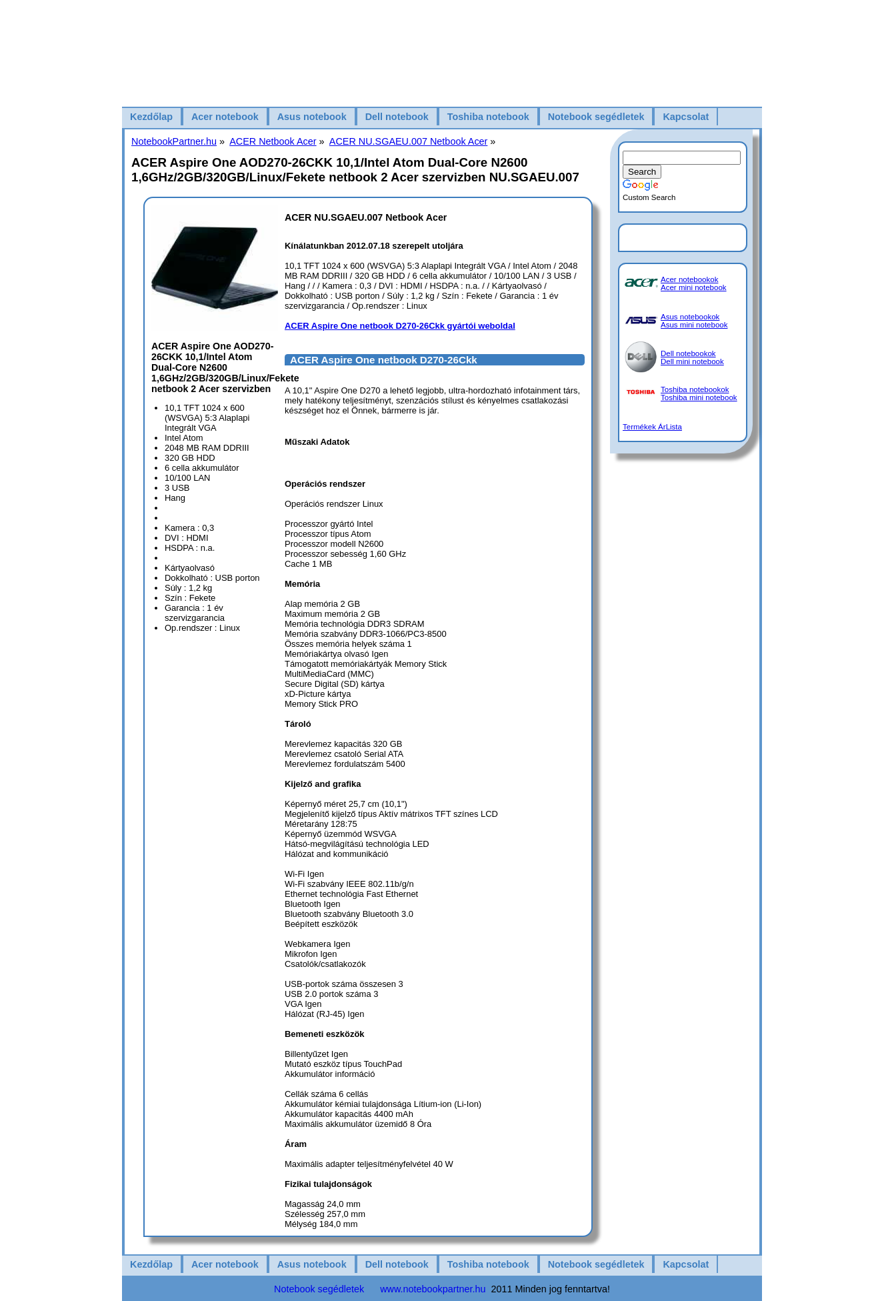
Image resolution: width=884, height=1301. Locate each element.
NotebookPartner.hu (174, 141)
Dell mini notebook (692, 361)
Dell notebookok (688, 353)
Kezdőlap (151, 116)
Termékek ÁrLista (652, 427)
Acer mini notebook (694, 287)
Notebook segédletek (596, 116)
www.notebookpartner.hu (432, 1289)
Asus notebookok (690, 317)
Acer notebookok (689, 279)
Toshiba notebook (488, 116)
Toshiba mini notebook (699, 397)
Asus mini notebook (694, 325)
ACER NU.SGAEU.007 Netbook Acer (408, 141)
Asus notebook (312, 116)
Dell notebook (397, 116)
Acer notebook (225, 116)
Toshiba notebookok (695, 389)
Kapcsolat (686, 116)
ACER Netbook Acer (272, 141)
